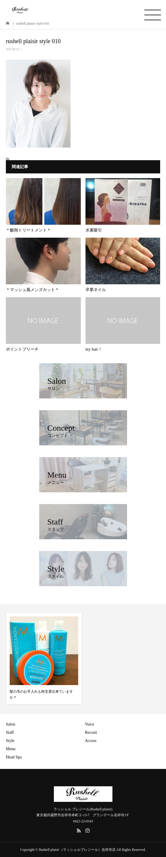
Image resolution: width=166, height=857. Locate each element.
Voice (89, 724)
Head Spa (14, 757)
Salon (10, 724)
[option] (44, 658)
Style (10, 740)
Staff (10, 732)
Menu (11, 749)
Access (91, 740)
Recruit (91, 732)
